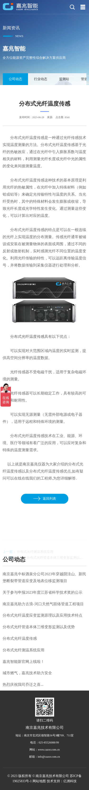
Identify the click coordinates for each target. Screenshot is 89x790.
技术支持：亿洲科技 (62, 781)
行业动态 (40, 79)
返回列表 (44, 499)
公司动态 (15, 79)
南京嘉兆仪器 (34, 464)
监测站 (64, 79)
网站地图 (39, 781)
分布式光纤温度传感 (27, 337)
